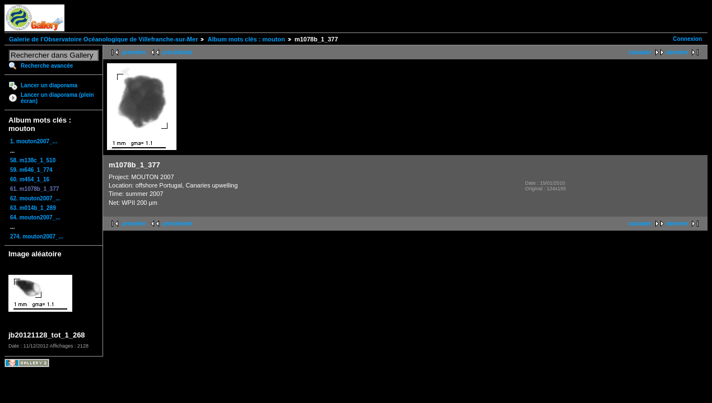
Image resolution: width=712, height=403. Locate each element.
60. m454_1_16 (29, 179)
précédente (177, 52)
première (134, 52)
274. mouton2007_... (36, 236)
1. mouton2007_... (33, 141)
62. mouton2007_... (35, 198)
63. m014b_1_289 (33, 208)
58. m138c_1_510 (32, 160)
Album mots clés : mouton (246, 39)
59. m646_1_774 (31, 170)
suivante (640, 52)
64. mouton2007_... (35, 217)
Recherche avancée (47, 66)
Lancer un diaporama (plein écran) (57, 98)
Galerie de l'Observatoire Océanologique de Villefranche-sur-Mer (103, 39)
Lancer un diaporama (49, 85)
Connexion (687, 39)
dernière (677, 52)
